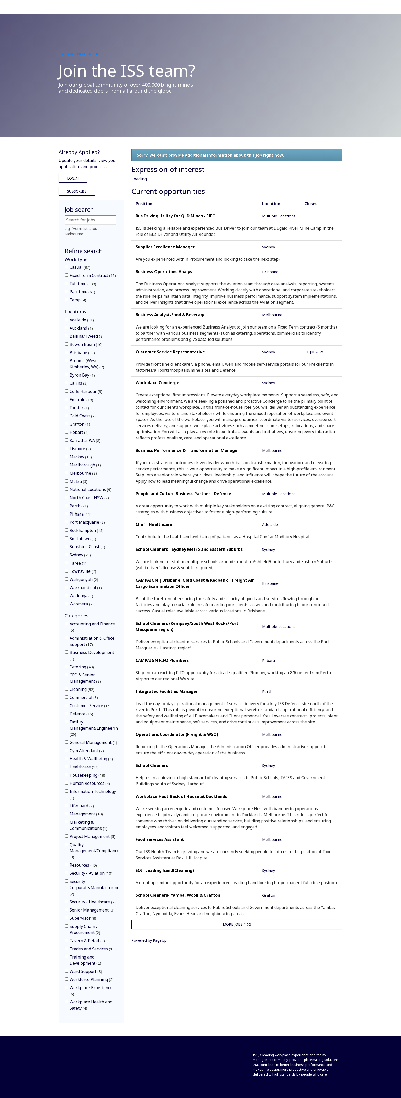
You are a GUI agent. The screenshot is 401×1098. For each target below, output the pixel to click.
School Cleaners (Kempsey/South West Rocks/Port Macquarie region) (187, 626)
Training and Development (85, 960)
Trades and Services (93, 949)
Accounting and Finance (92, 627)
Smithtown (83, 538)
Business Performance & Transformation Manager (187, 450)
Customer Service (90, 705)
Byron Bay (82, 375)
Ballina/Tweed (87, 336)
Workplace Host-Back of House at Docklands (181, 796)
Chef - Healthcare (154, 524)
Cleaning (82, 689)
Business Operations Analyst (165, 271)
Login (73, 178)
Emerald (81, 399)
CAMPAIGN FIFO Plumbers (162, 660)
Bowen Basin (86, 344)
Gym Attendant (87, 750)
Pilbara (80, 514)
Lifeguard (82, 806)
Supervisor (83, 918)
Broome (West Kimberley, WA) (87, 364)
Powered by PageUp (149, 940)
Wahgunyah (84, 579)
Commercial (84, 697)
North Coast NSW (89, 497)
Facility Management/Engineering (95, 728)
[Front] (76, 1055)
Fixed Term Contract (93, 275)
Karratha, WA (85, 440)
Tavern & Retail (87, 940)
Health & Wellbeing (91, 759)
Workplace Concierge (157, 383)
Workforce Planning (92, 979)
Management (86, 814)
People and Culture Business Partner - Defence (183, 493)
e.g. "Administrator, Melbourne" (81, 231)
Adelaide (82, 320)
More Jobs (237, 924)
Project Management (92, 836)
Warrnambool (86, 587)
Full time (83, 283)
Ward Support (86, 971)
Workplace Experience (91, 990)
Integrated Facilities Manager (167, 691)
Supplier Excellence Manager (165, 247)
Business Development (92, 655)
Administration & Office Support (92, 641)
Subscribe (76, 191)
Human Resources (90, 783)
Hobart (79, 432)
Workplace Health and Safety (91, 1005)
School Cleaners (152, 765)
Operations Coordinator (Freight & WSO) (177, 734)
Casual (80, 267)
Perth (79, 506)
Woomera (82, 604)
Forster (79, 408)
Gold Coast (83, 416)
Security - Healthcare (93, 902)
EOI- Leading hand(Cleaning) (165, 870)
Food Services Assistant (160, 839)
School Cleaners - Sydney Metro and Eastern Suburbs (189, 549)
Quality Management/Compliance (94, 850)
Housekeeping (87, 775)
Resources (83, 865)
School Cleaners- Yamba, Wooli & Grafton (178, 895)
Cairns (79, 383)
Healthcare (84, 767)
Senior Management (92, 910)
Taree (78, 563)
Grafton (80, 424)
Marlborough (85, 465)
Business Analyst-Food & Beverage (171, 315)
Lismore (80, 448)
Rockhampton (87, 530)
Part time (82, 292)
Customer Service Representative (170, 352)
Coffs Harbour (86, 391)
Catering (82, 667)
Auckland (81, 328)
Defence (81, 714)
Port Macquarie (87, 522)
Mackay (81, 457)
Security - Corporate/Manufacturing (94, 887)
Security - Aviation (91, 873)
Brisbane (82, 352)
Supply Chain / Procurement (85, 929)
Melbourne (84, 473)
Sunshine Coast (87, 547)
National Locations (91, 489)
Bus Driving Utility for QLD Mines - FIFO (176, 216)
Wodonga (81, 596)
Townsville (83, 571)
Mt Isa (78, 481)
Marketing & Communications (88, 825)
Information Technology (93, 794)
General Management (93, 742)
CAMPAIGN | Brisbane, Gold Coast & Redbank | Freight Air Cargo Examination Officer (195, 583)
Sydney (80, 555)
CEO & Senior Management (85, 678)
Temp (78, 300)
